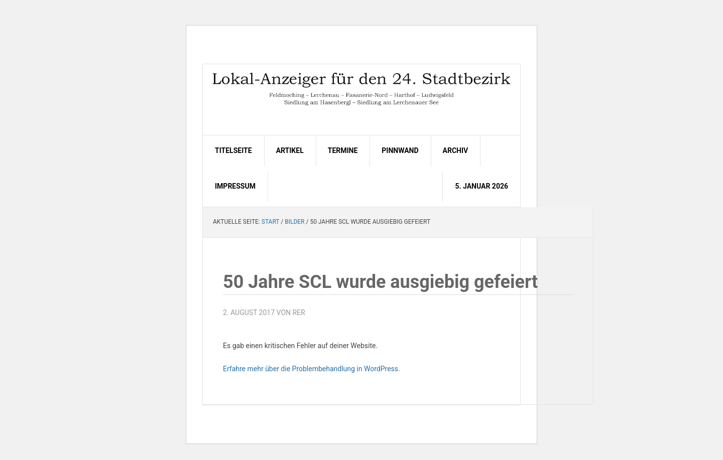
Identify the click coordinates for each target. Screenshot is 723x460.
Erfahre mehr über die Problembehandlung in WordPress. (311, 369)
